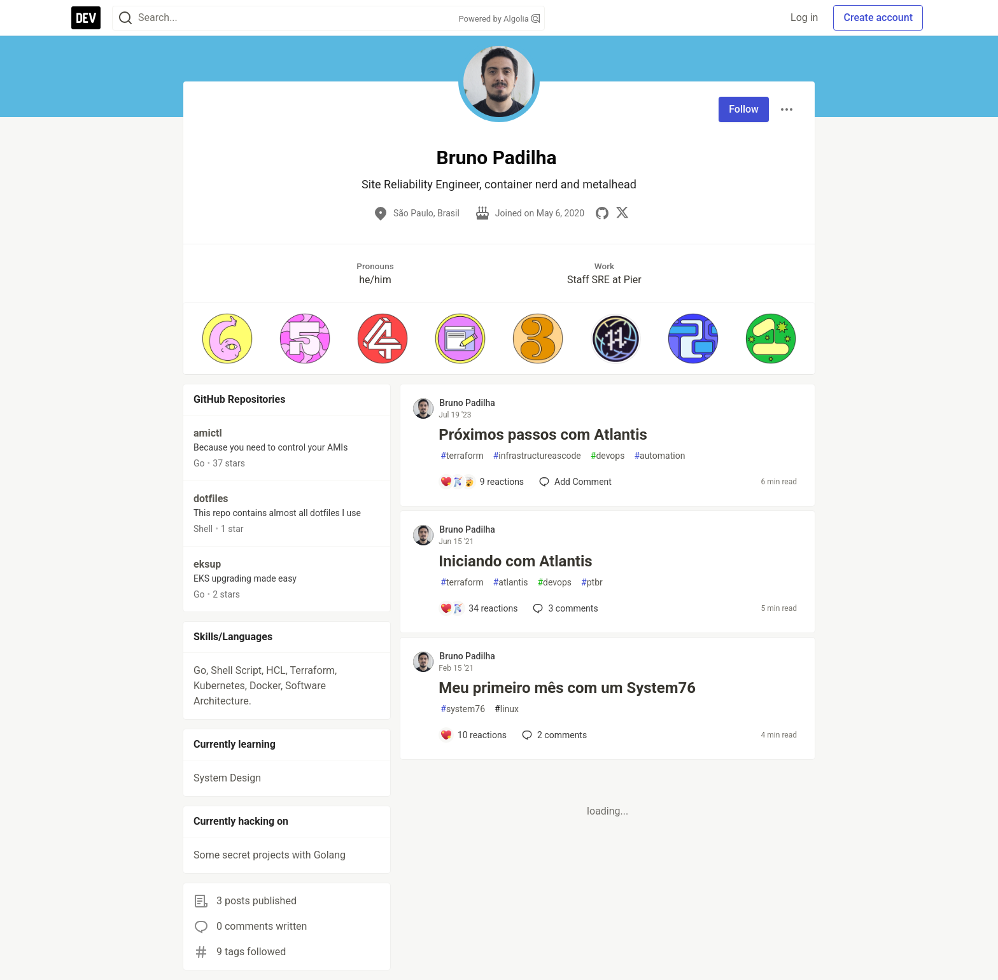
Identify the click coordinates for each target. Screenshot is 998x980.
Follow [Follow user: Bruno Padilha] (744, 109)
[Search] (125, 18)
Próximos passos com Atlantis (543, 435)
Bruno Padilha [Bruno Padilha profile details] (467, 403)
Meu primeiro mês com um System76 (567, 688)
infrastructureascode (537, 456)
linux (507, 709)
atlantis (510, 582)
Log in (804, 17)
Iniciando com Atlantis (515, 561)
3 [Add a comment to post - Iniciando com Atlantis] (564, 608)
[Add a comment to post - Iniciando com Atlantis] (478, 608)
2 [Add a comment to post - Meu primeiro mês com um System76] (553, 735)
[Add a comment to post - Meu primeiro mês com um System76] (473, 735)
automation (659, 456)
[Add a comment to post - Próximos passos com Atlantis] (481, 481)
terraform (461, 456)
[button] (227, 338)
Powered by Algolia (499, 19)
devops (608, 456)
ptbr (592, 582)
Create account (878, 17)
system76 (462, 709)
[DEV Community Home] (86, 18)
